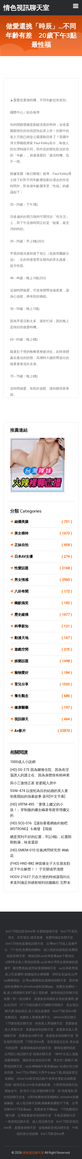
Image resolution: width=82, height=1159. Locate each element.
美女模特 (43, 533)
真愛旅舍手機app (46, 1109)
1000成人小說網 (22, 762)
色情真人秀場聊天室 (49, 1023)
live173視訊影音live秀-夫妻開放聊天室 (32, 931)
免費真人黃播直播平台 (35, 1017)
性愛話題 (43, 568)
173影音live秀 (35, 1042)
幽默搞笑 (43, 603)
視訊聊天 (43, 719)
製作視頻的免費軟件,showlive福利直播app (41, 983)
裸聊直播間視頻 (64, 1048)
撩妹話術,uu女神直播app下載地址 (51, 956)
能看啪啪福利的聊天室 (36, 1048)
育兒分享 (43, 684)
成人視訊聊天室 (43, 1121)
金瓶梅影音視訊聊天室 (54, 1127)
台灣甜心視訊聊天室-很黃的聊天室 (28, 1054)
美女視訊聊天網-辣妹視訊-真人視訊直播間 (42, 1008)
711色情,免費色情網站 (25, 949)
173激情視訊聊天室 (19, 1023)
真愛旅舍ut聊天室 (31, 1035)
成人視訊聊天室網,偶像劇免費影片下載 (43, 1103)
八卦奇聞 (43, 591)
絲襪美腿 (43, 522)
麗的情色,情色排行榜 (37, 1060)
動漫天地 (43, 638)
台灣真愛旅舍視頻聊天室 (34, 1115)
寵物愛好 (43, 673)
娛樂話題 (43, 661)
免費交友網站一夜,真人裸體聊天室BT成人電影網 (40, 989)
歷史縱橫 (43, 615)
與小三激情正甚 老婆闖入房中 (33, 783)
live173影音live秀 (53, 1134)
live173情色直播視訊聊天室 (25, 943)
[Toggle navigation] (76, 6)
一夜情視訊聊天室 (17, 1121)
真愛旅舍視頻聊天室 (40, 1029)
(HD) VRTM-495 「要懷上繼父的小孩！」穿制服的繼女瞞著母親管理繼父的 (40, 810)
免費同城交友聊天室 (59, 937)
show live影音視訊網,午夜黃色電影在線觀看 (46, 1078)
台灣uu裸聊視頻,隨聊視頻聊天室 (44, 980)
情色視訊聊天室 (33, 1152)
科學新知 (43, 626)
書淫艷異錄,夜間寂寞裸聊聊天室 (35, 968)
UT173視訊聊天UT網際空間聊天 (42, 1005)
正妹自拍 (43, 545)
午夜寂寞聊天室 (64, 1115)
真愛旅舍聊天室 (25, 1127)
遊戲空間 (43, 649)
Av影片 (43, 731)
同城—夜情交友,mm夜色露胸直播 (28, 1084)
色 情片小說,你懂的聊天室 (37, 1091)
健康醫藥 (43, 708)
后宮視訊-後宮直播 (30, 937)
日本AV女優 (43, 557)
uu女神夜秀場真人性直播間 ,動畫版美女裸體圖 (41, 971)
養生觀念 (43, 696)
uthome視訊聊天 (64, 1017)
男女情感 (43, 580)
